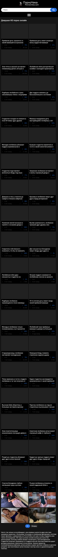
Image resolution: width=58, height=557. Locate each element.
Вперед (34, 526)
